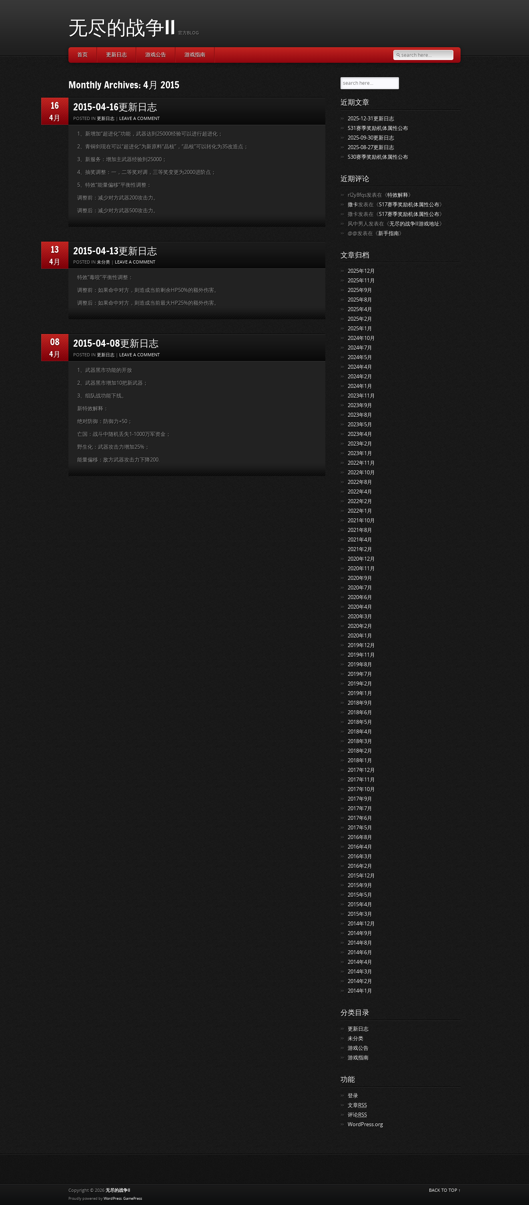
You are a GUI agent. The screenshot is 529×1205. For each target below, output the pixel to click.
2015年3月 (360, 914)
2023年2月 (360, 444)
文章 (357, 1105)
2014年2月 (360, 981)
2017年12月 (361, 770)
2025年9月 (360, 290)
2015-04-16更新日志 (115, 106)
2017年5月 (360, 828)
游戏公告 (155, 55)
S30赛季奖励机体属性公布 (378, 157)
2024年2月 (360, 377)
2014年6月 (360, 952)
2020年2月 (360, 626)
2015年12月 (361, 876)
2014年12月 (361, 924)
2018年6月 (360, 712)
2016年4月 (360, 847)
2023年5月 (360, 425)
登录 (353, 1096)
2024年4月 (360, 367)
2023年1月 (360, 453)
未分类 (103, 262)
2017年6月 (360, 818)
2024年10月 (361, 338)
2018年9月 (360, 703)
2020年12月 (361, 559)
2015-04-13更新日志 (115, 250)
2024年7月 (360, 348)
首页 (82, 55)
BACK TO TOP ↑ (445, 1190)
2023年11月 (361, 396)
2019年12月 (361, 645)
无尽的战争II (122, 27)
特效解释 (397, 195)
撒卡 (353, 205)
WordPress (113, 1199)
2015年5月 (360, 895)
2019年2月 (360, 684)
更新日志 (116, 55)
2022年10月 (361, 473)
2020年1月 (360, 636)
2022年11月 (361, 463)
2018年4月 (360, 732)
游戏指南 (194, 55)
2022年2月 (360, 501)
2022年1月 (360, 511)
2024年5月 (360, 357)
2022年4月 (360, 492)
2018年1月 (360, 760)
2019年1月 (360, 693)
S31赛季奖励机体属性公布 (378, 128)
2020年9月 (360, 578)
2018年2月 (360, 751)
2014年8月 (360, 943)
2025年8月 (360, 300)
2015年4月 (360, 904)
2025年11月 (361, 281)
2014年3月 (360, 972)
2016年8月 (360, 837)
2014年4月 (360, 962)
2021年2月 (360, 549)
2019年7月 (360, 674)
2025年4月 (360, 309)
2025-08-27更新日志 (371, 147)
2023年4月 (360, 434)
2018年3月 (360, 741)
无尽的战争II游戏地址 (414, 224)
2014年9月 (360, 933)
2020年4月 (360, 607)
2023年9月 (360, 405)
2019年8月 (360, 664)
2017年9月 (360, 799)
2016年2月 (360, 866)
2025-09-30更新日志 (371, 138)
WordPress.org (365, 1124)
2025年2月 (360, 319)
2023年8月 (360, 415)
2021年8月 (360, 530)
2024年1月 (360, 386)
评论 (357, 1115)
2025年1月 (360, 329)
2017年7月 (360, 808)
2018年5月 (360, 722)
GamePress (132, 1199)
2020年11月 (361, 569)
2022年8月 (360, 482)
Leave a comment (139, 118)
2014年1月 (360, 991)
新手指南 (388, 233)
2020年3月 (360, 616)
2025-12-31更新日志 (371, 119)
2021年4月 (360, 540)
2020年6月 (360, 597)
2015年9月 (360, 885)
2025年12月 (361, 271)
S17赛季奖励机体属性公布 (409, 205)
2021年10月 (361, 521)
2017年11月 (361, 780)
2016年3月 (360, 856)
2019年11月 (361, 655)
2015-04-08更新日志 (115, 343)
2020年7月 (360, 588)
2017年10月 (361, 789)
